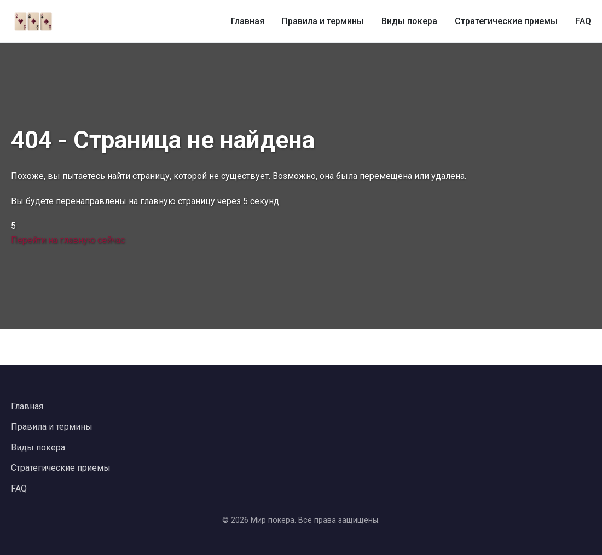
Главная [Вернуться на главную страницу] (27, 406)
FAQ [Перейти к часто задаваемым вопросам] (19, 488)
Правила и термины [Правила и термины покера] (323, 21)
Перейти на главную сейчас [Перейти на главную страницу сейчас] (68, 240)
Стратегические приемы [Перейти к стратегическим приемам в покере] (61, 467)
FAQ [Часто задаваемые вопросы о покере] (583, 21)
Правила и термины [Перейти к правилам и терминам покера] (51, 426)
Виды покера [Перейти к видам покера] (38, 447)
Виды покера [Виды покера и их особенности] (409, 21)
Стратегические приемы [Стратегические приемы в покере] (506, 21)
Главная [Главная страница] (247, 21)
